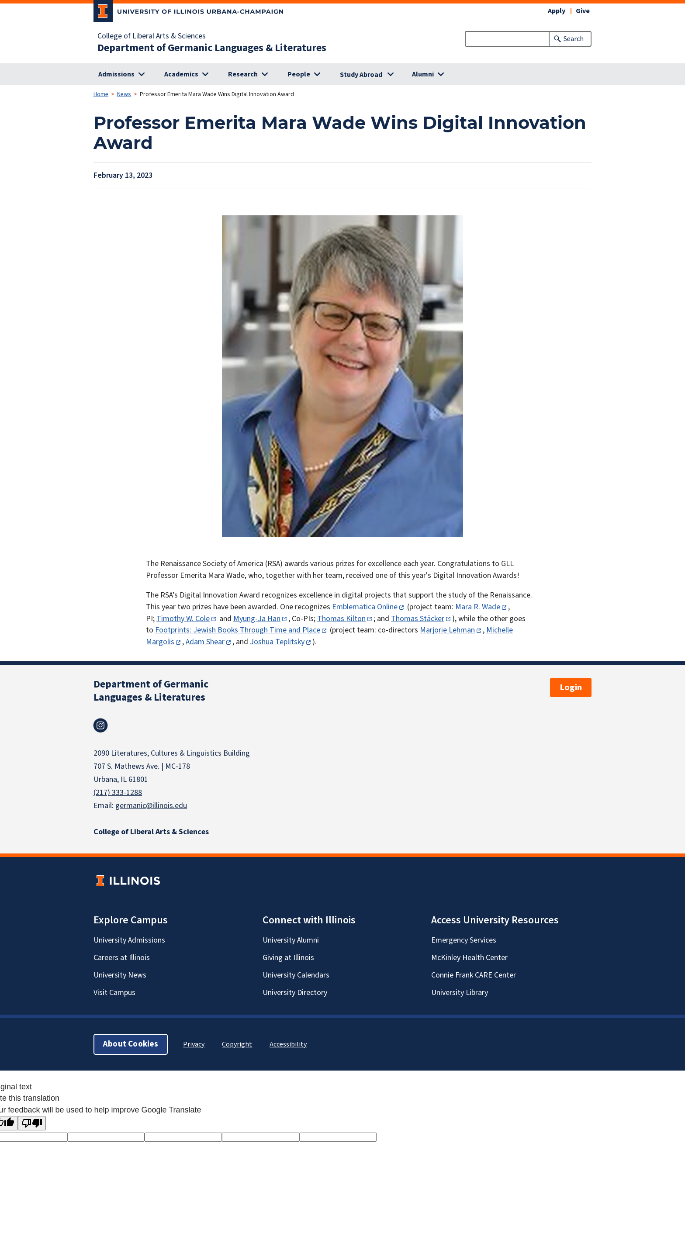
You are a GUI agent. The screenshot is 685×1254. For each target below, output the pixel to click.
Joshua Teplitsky (277, 641)
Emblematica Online (365, 606)
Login (571, 687)
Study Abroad (361, 74)
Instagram (100, 725)
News (124, 94)
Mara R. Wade (477, 606)
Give (583, 11)
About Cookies (130, 1044)
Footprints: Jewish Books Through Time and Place (237, 630)
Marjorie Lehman (447, 630)
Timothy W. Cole (183, 618)
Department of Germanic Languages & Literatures (211, 48)
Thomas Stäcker (417, 618)
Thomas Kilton (341, 618)
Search (574, 39)
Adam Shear (205, 641)
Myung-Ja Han (256, 618)
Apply (556, 11)
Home (100, 94)
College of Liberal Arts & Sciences (151, 36)
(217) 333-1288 (117, 792)
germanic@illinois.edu (151, 805)
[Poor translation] (32, 1123)
